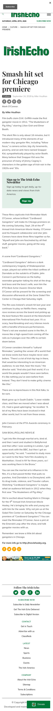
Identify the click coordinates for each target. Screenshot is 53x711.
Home (4, 27)
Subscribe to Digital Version (26, 614)
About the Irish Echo (26, 679)
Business (26, 658)
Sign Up (26, 200)
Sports (26, 653)
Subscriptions (26, 694)
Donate (41, 704)
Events (26, 663)
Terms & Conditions (26, 689)
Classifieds (26, 636)
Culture (13, 27)
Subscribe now (44, 21)
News (26, 648)
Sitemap (26, 684)
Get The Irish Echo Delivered (26, 609)
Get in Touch (26, 626)
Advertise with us (26, 631)
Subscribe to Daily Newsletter (26, 604)
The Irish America (26, 668)
